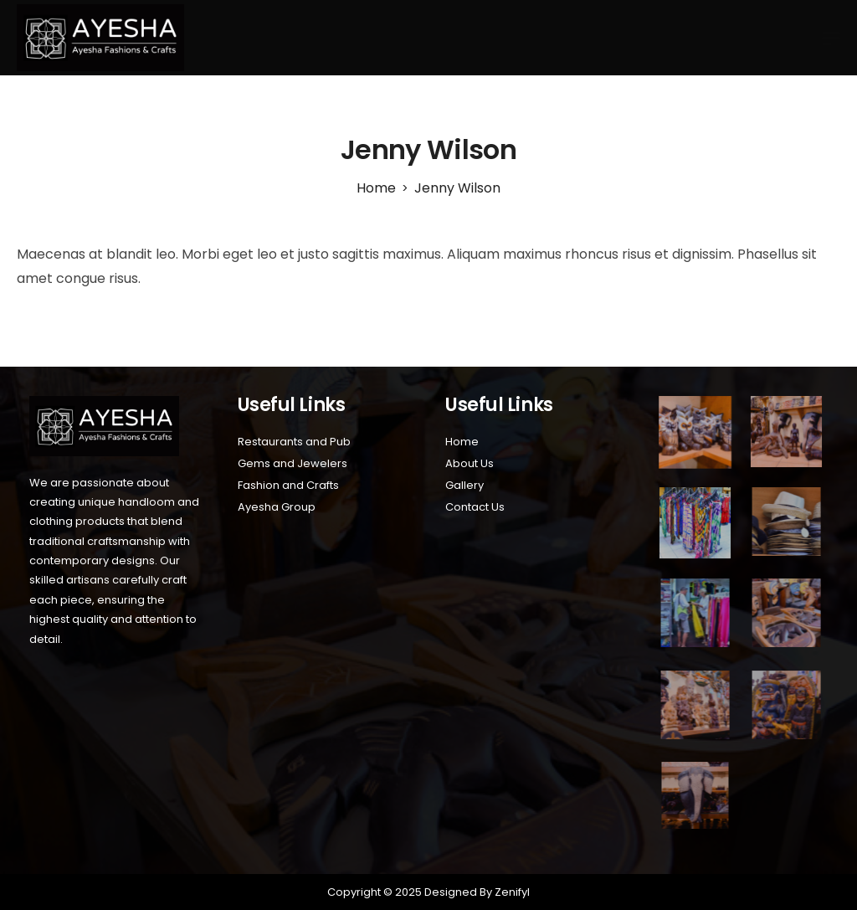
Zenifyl (511, 892)
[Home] (376, 188)
